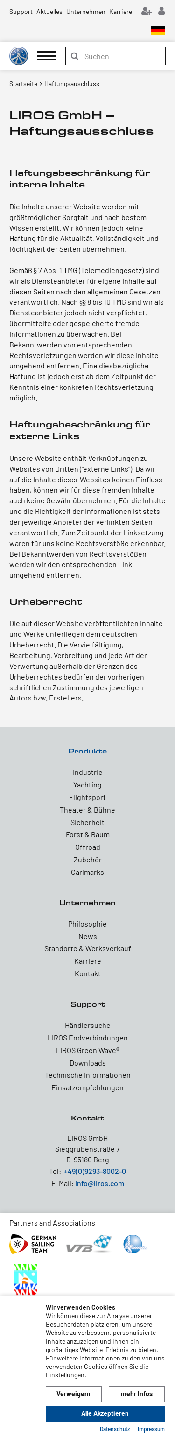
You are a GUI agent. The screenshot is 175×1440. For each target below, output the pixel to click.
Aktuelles (49, 11)
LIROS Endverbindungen (88, 1037)
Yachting (87, 784)
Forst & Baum (88, 834)
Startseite (23, 83)
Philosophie (87, 923)
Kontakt (88, 973)
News (87, 936)
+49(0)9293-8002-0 (95, 1171)
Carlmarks (87, 871)
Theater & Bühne (87, 809)
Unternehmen (85, 11)
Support (21, 11)
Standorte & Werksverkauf (87, 948)
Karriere (120, 11)
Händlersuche (88, 1024)
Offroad (87, 846)
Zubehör (88, 859)
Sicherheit (87, 822)
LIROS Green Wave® (87, 1050)
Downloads (88, 1062)
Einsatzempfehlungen (87, 1087)
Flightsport (87, 797)
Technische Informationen (88, 1074)
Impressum (151, 1429)
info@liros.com (99, 1183)
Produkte (87, 751)
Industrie (88, 771)
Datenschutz (115, 1429)
